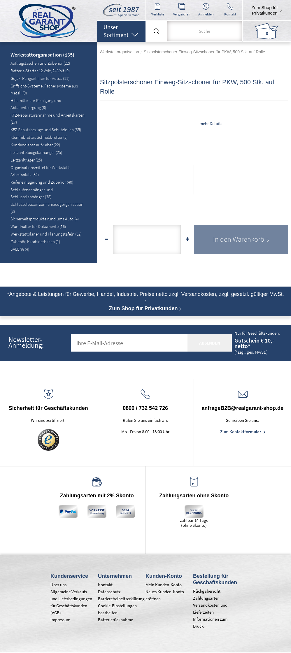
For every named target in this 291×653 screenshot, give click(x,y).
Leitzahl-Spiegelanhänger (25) (36, 152)
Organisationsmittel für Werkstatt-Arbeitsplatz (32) (40, 171)
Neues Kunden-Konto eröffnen (165, 595)
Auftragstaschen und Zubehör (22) (40, 63)
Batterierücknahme (115, 619)
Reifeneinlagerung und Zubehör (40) (41, 182)
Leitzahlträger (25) (26, 160)
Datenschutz (109, 591)
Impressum (60, 619)
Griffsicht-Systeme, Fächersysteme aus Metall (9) (44, 89)
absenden (209, 343)
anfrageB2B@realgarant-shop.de (242, 408)
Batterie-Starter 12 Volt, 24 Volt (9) (40, 70)
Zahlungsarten (206, 598)
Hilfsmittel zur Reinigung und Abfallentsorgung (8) (35, 104)
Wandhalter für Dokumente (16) (38, 226)
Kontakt (105, 584)
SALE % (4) (19, 249)
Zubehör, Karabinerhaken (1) (35, 241)
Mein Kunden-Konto (164, 584)
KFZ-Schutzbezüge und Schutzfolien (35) (45, 129)
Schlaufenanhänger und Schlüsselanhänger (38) (31, 193)
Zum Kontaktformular (241, 431)
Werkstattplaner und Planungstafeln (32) (46, 234)
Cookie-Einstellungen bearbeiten (117, 609)
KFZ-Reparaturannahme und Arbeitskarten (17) (47, 118)
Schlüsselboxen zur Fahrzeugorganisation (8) (46, 207)
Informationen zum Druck (210, 622)
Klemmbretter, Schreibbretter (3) (39, 137)
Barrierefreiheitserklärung (119, 598)
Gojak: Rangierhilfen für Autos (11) (39, 78)
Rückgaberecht (206, 591)
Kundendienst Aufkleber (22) (35, 145)
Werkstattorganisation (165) (42, 55)
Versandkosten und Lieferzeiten (210, 608)
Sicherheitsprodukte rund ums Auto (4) (44, 219)
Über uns (58, 584)
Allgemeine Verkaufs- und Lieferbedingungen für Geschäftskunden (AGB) (71, 602)
